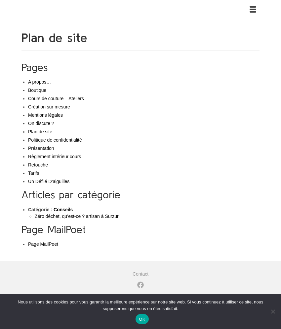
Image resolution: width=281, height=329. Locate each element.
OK (142, 319)
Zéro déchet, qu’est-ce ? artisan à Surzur (77, 216)
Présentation (41, 148)
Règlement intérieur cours (54, 156)
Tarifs (33, 173)
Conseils (63, 209)
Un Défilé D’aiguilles (48, 181)
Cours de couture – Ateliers (56, 98)
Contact (140, 274)
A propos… (39, 82)
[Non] (272, 311)
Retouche (38, 164)
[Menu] (253, 10)
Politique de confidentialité (55, 140)
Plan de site (40, 131)
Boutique (37, 90)
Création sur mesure (49, 106)
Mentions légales (45, 115)
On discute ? (41, 123)
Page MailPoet (43, 244)
